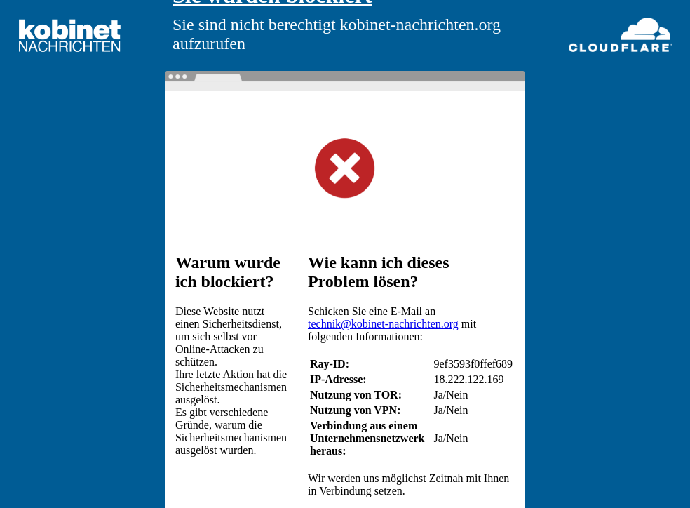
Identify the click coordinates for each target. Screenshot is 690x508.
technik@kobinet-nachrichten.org (383, 324)
